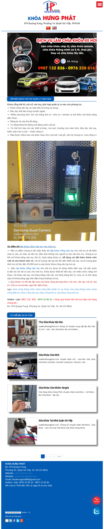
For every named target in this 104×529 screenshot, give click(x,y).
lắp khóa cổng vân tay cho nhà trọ (37, 246)
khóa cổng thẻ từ (48, 293)
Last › (59, 456)
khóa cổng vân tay (29, 293)
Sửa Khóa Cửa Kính (49, 355)
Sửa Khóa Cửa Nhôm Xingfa (54, 387)
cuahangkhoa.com (23, 473)
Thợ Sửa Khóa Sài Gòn (51, 322)
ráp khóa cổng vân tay (28, 268)
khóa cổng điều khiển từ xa (49, 289)
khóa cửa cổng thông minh (77, 289)
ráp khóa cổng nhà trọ (68, 293)
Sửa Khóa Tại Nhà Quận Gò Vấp (55, 420)
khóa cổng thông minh (24, 289)
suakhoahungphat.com (25, 476)
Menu (99, 4)
